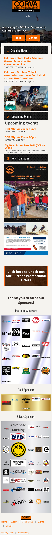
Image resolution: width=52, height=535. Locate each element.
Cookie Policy (22, 532)
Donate (33, 37)
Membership (27, 521)
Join (18, 37)
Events (41, 521)
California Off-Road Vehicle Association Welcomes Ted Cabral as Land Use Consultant (24, 75)
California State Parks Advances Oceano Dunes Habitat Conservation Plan (23, 61)
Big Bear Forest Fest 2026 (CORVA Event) (25, 146)
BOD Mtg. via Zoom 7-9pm (20, 129)
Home (4, 521)
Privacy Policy (7, 532)
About (14, 521)
